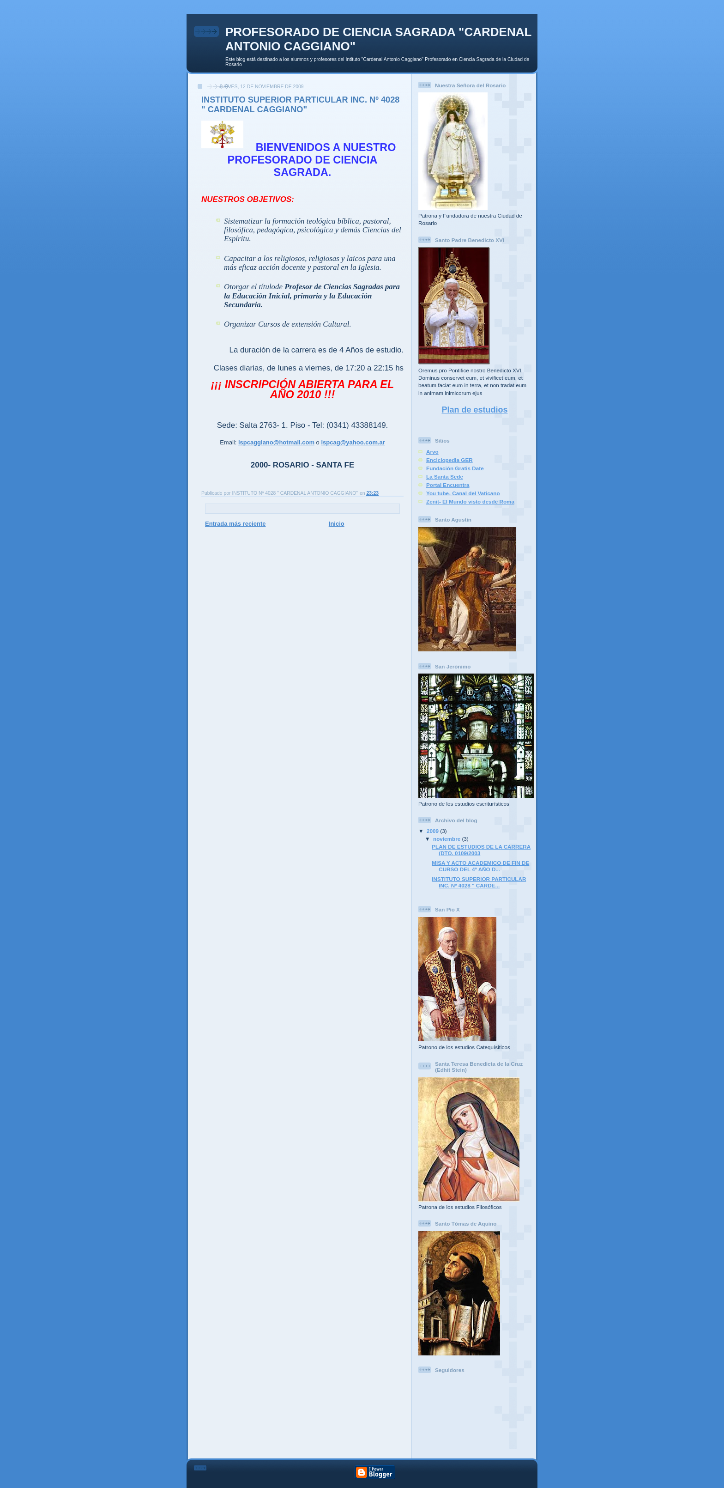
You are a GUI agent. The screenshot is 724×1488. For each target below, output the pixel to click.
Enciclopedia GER (449, 460)
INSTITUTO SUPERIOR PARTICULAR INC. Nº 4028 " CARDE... (479, 882)
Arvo (432, 452)
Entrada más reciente (235, 523)
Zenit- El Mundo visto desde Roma (470, 501)
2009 (433, 831)
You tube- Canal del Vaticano (463, 493)
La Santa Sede (444, 477)
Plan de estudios (474, 409)
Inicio (336, 523)
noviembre (447, 839)
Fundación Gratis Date (455, 468)
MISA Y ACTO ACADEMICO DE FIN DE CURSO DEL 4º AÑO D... (480, 866)
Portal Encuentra (448, 485)
